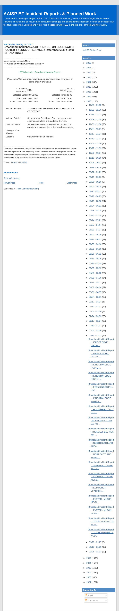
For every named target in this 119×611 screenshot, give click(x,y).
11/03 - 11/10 (95, 143)
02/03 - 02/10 (95, 330)
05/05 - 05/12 (95, 268)
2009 (89, 572)
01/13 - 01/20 (95, 547)
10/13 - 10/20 (95, 158)
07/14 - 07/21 (95, 220)
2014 (89, 96)
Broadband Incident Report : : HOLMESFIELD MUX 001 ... (101, 409)
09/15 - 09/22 (95, 177)
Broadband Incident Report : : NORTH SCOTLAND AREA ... (101, 443)
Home (40, 183)
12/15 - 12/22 (95, 114)
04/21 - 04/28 (95, 278)
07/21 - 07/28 (95, 215)
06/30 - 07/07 (95, 229)
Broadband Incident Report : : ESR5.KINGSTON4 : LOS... (101, 387)
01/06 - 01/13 (95, 551)
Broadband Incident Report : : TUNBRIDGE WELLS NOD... (101, 521)
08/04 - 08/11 (95, 206)
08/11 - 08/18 (95, 201)
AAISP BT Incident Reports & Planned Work (50, 13)
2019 (89, 72)
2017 (89, 82)
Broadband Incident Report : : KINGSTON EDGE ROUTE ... (101, 364)
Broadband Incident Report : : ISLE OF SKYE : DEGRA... (101, 342)
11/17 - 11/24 (95, 134)
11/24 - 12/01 (95, 129)
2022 (89, 63)
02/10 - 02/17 (95, 325)
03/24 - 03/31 (95, 297)
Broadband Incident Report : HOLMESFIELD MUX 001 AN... (101, 420)
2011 (89, 563)
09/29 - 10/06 (95, 167)
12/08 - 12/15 (95, 119)
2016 (89, 87)
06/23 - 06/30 (95, 234)
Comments (91, 600)
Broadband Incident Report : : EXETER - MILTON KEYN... (101, 499)
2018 (89, 77)
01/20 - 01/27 (95, 542)
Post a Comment (12, 178)
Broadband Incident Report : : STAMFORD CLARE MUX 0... (101, 465)
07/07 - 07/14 (95, 225)
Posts (89, 595)
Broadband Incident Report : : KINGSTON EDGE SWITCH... (101, 398)
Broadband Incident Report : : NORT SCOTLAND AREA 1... (101, 454)
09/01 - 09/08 (95, 186)
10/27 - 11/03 (95, 148)
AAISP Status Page (92, 50)
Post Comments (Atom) (28, 188)
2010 (89, 568)
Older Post (71, 183)
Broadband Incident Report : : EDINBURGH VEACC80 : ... (101, 487)
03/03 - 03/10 (95, 311)
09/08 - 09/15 (95, 182)
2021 (89, 67)
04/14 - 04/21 (95, 282)
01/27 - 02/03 (95, 335)
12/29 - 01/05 (95, 105)
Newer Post (9, 183)
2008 (89, 577)
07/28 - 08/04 (95, 210)
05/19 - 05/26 (95, 258)
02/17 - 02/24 (95, 321)
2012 (89, 558)
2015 (89, 92)
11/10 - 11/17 (95, 138)
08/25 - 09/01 (95, 191)
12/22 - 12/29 (95, 110)
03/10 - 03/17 (95, 306)
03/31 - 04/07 (95, 292)
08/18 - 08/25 (95, 196)
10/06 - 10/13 (95, 162)
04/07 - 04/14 (95, 287)
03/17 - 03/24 (95, 301)
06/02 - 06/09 (95, 249)
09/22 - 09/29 (95, 172)
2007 (89, 582)
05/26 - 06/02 (95, 254)
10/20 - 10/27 (95, 153)
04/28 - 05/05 (95, 273)
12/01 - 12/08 (95, 124)
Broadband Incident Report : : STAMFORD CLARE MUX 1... (101, 476)
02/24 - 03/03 (95, 316)
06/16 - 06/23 (95, 239)
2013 (89, 101)
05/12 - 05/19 (95, 263)
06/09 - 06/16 (95, 244)
